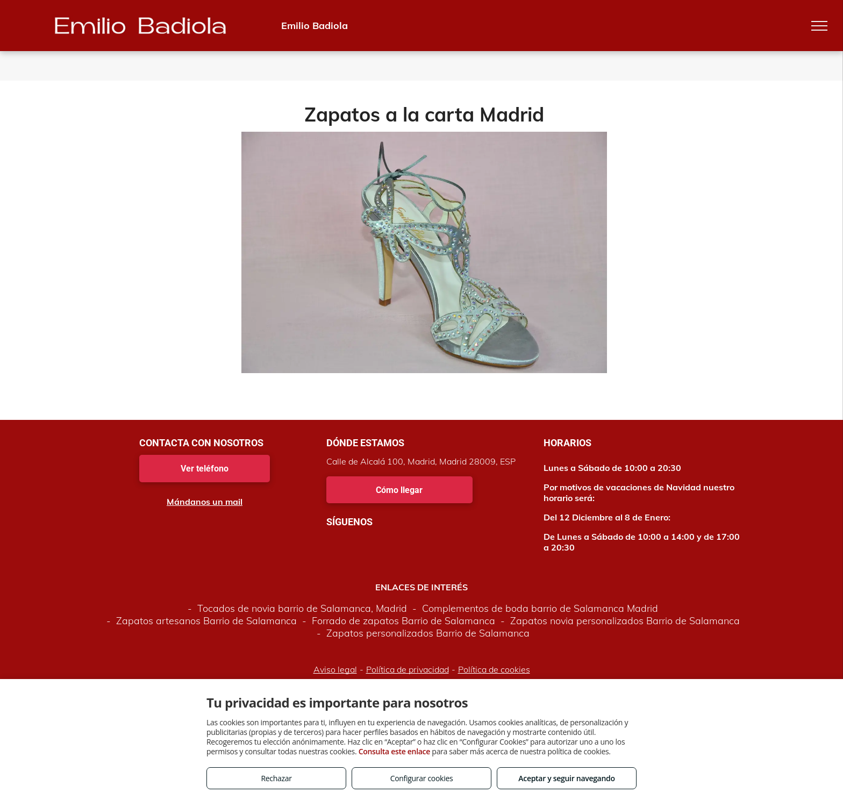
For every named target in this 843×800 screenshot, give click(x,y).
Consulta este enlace (394, 751)
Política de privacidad (407, 669)
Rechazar (276, 778)
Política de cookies (494, 669)
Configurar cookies (421, 778)
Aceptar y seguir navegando (566, 778)
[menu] (819, 26)
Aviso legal (335, 669)
